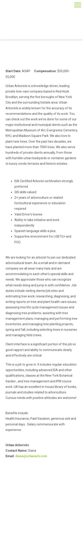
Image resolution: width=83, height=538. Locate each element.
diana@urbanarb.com (31, 456)
